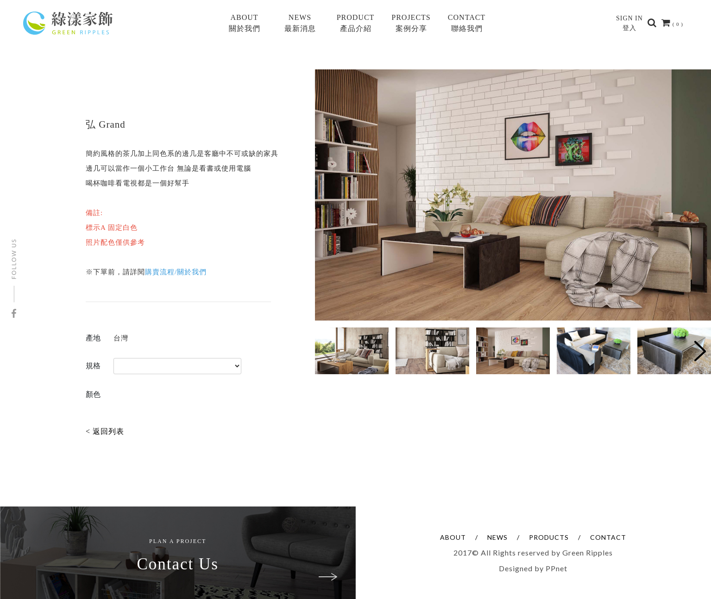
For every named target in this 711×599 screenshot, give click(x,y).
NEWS (497, 537)
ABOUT (453, 537)
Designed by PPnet (533, 568)
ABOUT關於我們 (244, 22)
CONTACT (608, 537)
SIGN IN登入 (629, 23)
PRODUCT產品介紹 (356, 22)
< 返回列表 (105, 431)
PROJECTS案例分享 (410, 22)
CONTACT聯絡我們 (466, 22)
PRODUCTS (549, 537)
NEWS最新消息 (300, 22)
